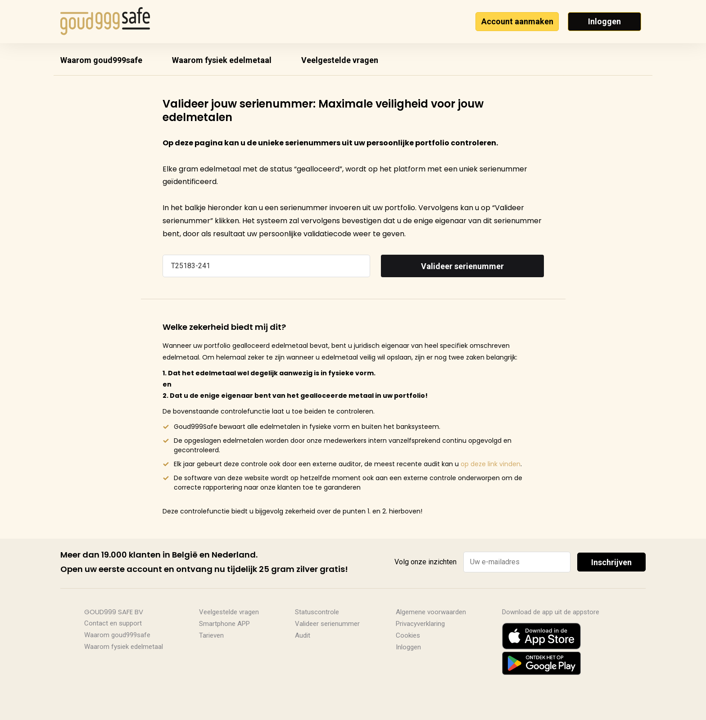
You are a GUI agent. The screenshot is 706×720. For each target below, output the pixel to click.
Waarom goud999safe (101, 60)
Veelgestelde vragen (339, 60)
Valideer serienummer (462, 266)
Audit (302, 635)
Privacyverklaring (420, 624)
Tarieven (211, 635)
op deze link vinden (490, 463)
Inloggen (604, 21)
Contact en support (113, 623)
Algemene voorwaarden (431, 612)
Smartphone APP (224, 624)
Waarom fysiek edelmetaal (222, 60)
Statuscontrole (317, 612)
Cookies (408, 635)
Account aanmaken (517, 21)
